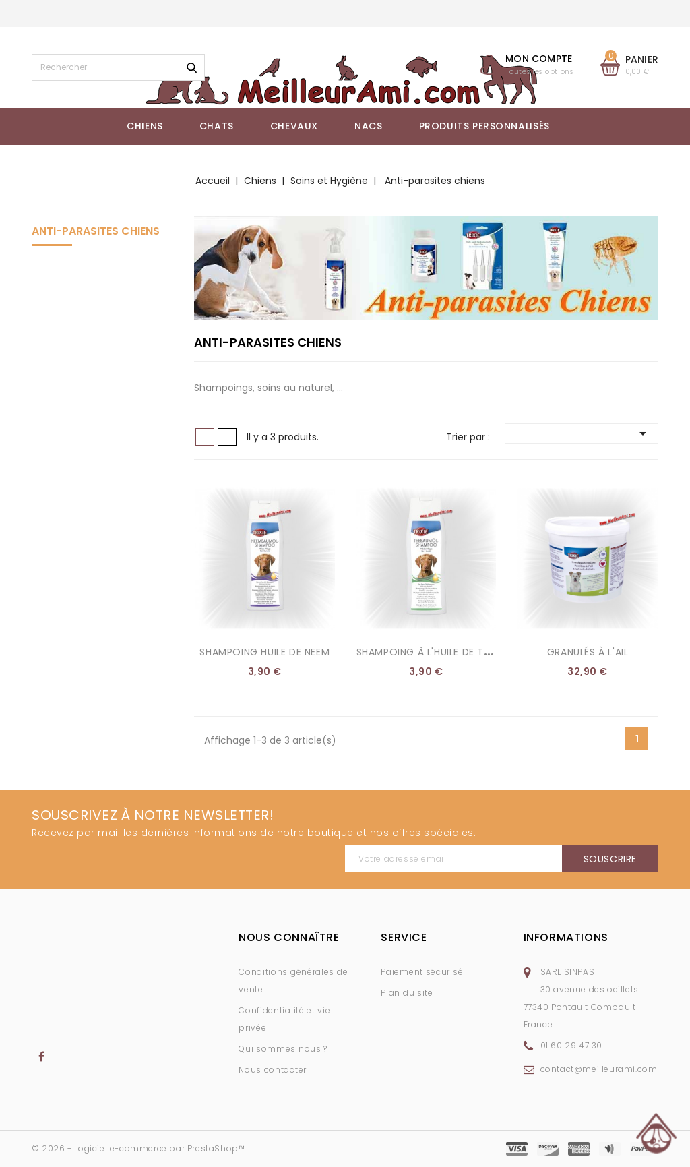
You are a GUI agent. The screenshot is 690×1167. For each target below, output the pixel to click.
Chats (216, 126)
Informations (566, 937)
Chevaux (294, 126)
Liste (227, 437)
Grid (205, 437)
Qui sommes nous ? (283, 1048)
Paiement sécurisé (422, 972)
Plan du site (407, 992)
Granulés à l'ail (588, 652)
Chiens (145, 126)
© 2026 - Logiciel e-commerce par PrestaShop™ (138, 1148)
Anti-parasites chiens (96, 231)
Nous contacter (273, 1069)
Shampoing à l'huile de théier (432, 652)
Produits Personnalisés (484, 126)
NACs (368, 126)
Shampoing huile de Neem (264, 652)
